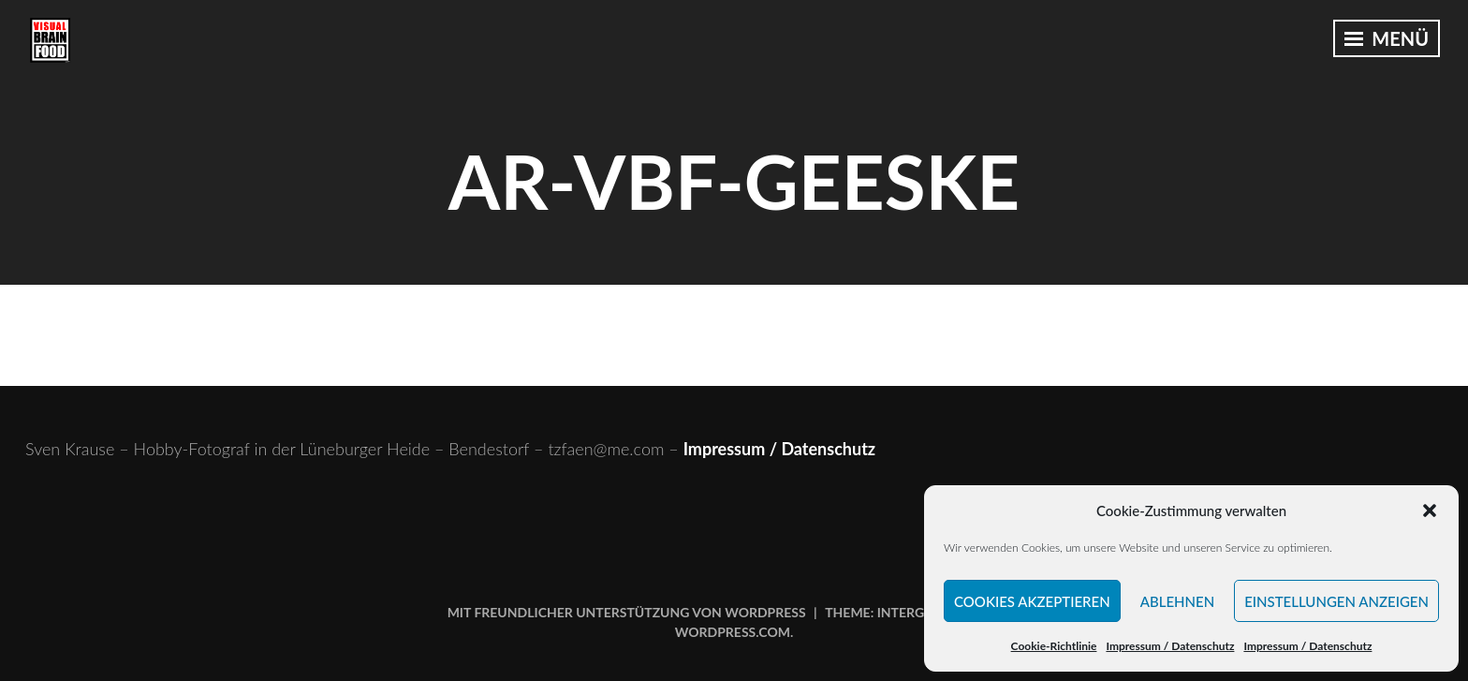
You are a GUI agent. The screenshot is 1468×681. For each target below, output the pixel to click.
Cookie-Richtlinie (1054, 646)
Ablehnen (1177, 601)
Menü (1386, 38)
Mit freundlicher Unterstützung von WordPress (627, 612)
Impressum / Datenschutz (1170, 646)
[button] (1429, 510)
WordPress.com (732, 632)
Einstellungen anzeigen (1336, 601)
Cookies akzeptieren (1032, 601)
